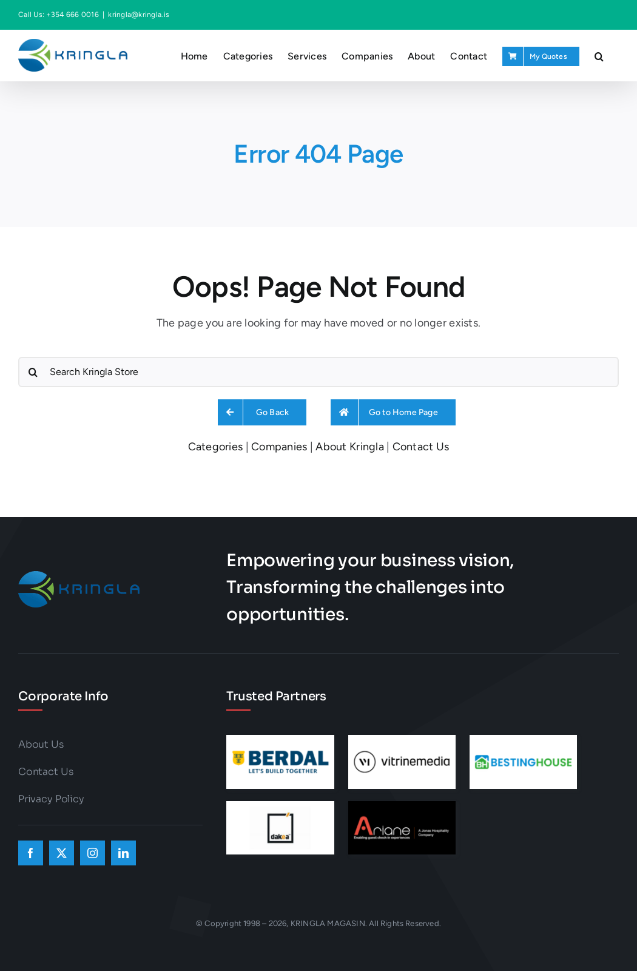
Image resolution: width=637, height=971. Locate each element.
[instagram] (92, 853)
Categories (215, 446)
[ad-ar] (402, 806)
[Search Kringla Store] (318, 372)
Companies (279, 446)
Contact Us (421, 446)
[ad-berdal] (280, 740)
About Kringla (349, 446)
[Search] (33, 372)
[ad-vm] (402, 740)
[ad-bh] (523, 740)
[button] (599, 55)
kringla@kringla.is (138, 14)
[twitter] (61, 853)
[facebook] (30, 853)
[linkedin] (123, 853)
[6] (280, 806)
